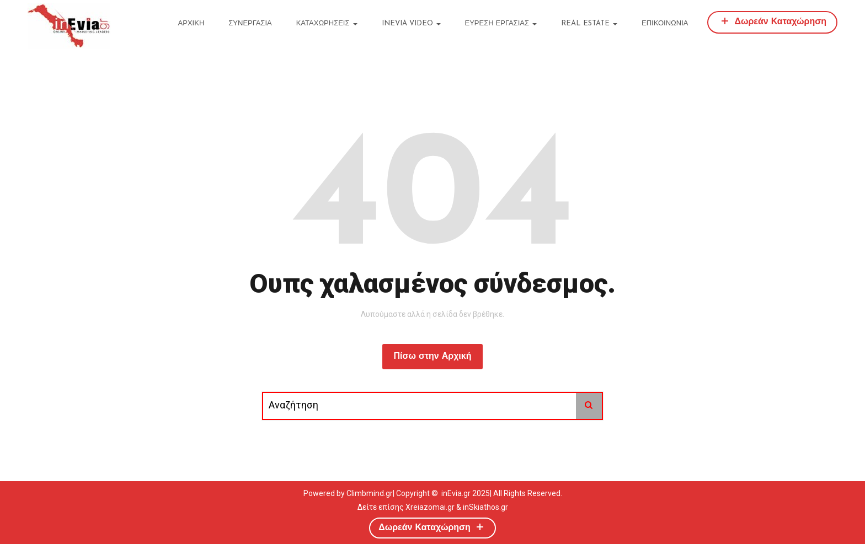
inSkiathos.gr (485, 507)
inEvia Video (411, 23)
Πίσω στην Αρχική (432, 356)
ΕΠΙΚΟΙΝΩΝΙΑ (665, 23)
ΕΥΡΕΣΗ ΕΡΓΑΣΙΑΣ (501, 23)
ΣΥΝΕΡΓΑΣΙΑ (249, 23)
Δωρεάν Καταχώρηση (772, 21)
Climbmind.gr (369, 493)
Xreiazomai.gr (430, 507)
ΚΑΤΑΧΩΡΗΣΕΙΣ (326, 23)
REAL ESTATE (589, 23)
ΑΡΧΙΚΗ (191, 23)
